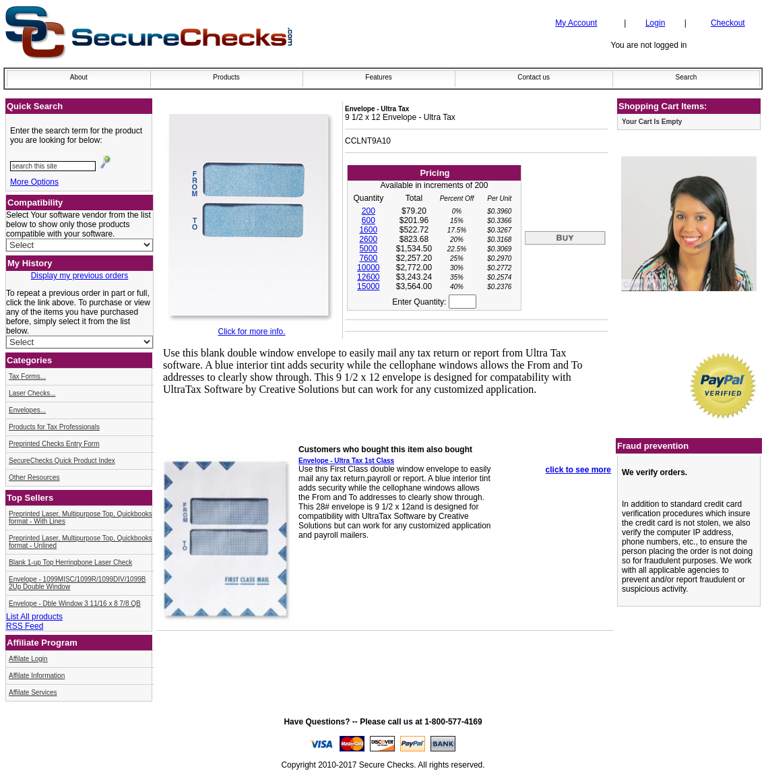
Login (655, 23)
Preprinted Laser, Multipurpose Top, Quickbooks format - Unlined (80, 541)
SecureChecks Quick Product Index (62, 460)
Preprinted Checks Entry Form (54, 443)
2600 (368, 239)
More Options (34, 182)
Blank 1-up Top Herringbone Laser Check (70, 562)
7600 (368, 258)
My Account (576, 23)
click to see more (578, 469)
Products (226, 77)
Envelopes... (27, 410)
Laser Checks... (32, 393)
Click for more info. (251, 331)
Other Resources (34, 477)
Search (686, 77)
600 (368, 220)
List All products (34, 616)
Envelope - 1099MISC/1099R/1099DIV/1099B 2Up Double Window (77, 583)
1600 (368, 230)
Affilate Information (37, 675)
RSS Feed (24, 626)
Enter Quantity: (434, 302)
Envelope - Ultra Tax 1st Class (346, 460)
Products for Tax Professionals (54, 427)
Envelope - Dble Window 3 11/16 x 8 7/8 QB (75, 603)
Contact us (533, 77)
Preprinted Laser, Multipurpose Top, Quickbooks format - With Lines (80, 517)
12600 (368, 277)
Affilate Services (33, 692)
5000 (368, 248)
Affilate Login (28, 658)
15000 (368, 286)
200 (368, 211)
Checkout (728, 23)
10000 (368, 267)
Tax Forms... (27, 376)
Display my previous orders (80, 275)
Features (378, 77)
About (79, 77)
